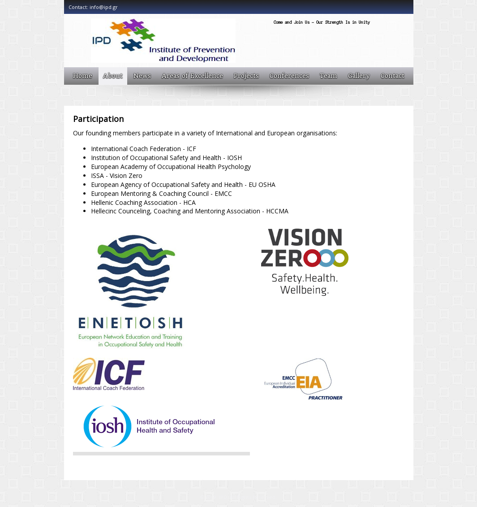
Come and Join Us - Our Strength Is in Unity (322, 22)
